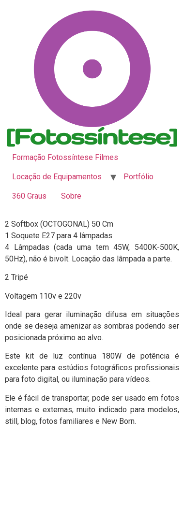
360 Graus (29, 196)
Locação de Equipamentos (57, 176)
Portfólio (138, 176)
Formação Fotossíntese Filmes (65, 157)
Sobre (71, 196)
